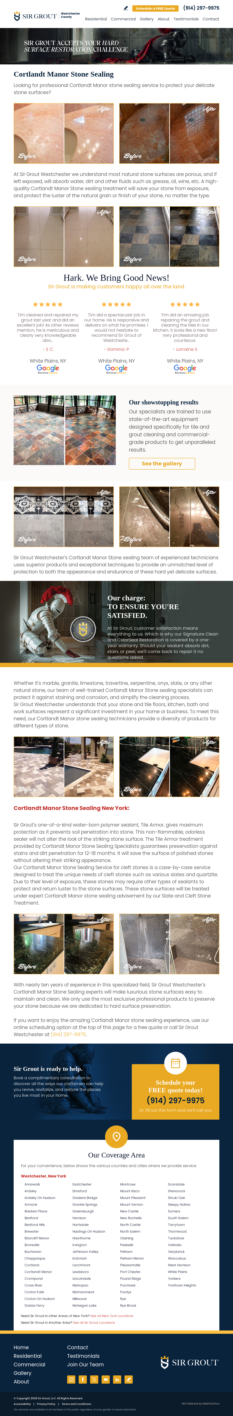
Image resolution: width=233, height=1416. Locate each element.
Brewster (32, 1231)
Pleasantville (130, 1265)
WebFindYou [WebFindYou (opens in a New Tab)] (211, 1403)
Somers (174, 1211)
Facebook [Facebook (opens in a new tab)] (83, 1379)
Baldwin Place (36, 1211)
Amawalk (32, 1184)
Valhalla (174, 1245)
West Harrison (179, 1265)
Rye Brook (128, 1305)
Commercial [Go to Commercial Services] (123, 19)
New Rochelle (131, 1218)
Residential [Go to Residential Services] (96, 19)
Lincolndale (81, 1278)
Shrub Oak (176, 1197)
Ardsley (31, 1191)
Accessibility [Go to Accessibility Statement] (22, 1404)
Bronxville (32, 1245)
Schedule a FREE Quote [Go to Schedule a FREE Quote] (155, 8)
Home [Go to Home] (21, 1347)
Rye (123, 1298)
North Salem (130, 1231)
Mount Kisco (130, 1191)
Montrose (127, 1184)
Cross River (33, 1285)
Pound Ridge (130, 1278)
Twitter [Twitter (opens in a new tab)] (94, 1379)
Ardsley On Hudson (40, 1197)
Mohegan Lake (84, 1305)
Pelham (126, 1251)
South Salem (178, 1218)
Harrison (79, 1218)
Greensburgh (83, 1211)
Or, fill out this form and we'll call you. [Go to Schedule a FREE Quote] (175, 1110)
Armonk (31, 1204)
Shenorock (176, 1191)
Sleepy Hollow (179, 1204)
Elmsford (79, 1191)
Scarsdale (176, 1184)
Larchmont (81, 1265)
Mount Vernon (131, 1204)
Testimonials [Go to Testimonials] (186, 19)
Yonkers (174, 1278)
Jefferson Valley (85, 1251)
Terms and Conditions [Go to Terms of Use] (76, 1404)
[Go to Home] (46, 16)
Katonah (79, 1258)
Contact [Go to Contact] (211, 19)
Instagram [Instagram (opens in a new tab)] (71, 1379)
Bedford (31, 1218)
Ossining (126, 1238)
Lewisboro (80, 1272)
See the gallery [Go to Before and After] (162, 463)
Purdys (125, 1292)
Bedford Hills (35, 1224)
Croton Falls (34, 1292)
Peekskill (126, 1245)
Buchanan (33, 1251)
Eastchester (82, 1184)
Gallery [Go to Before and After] (147, 19)
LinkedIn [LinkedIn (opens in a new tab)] (117, 1379)
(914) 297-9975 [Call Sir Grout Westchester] (201, 8)
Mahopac (80, 1285)
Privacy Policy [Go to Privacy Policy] (46, 1404)
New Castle (129, 1211)
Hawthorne (81, 1238)
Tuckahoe (176, 1238)
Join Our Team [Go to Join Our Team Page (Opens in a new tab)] (85, 1364)
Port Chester (130, 1272)
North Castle (130, 1224)
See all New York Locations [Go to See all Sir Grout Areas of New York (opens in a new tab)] (111, 1316)
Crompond (34, 1278)
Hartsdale (80, 1224)
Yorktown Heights (182, 1285)
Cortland (32, 1265)
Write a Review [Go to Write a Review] (126, 8)
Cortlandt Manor (38, 1272)
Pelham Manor (132, 1258)
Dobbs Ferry (34, 1305)
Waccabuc (177, 1258)
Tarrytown (176, 1224)
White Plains (177, 1272)
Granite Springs (84, 1204)
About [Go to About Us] (164, 19)
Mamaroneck (83, 1292)
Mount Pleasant (133, 1197)
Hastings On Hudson (88, 1231)
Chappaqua (35, 1258)
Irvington (79, 1245)
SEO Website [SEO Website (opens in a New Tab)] (190, 1403)
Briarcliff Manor (37, 1238)
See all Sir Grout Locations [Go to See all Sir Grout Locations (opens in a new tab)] (94, 1322)
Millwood (79, 1298)
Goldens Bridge (84, 1197)
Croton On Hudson (40, 1298)
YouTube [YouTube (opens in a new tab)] (106, 1379)
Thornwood (177, 1231)
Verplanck (176, 1251)
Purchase (127, 1285)
